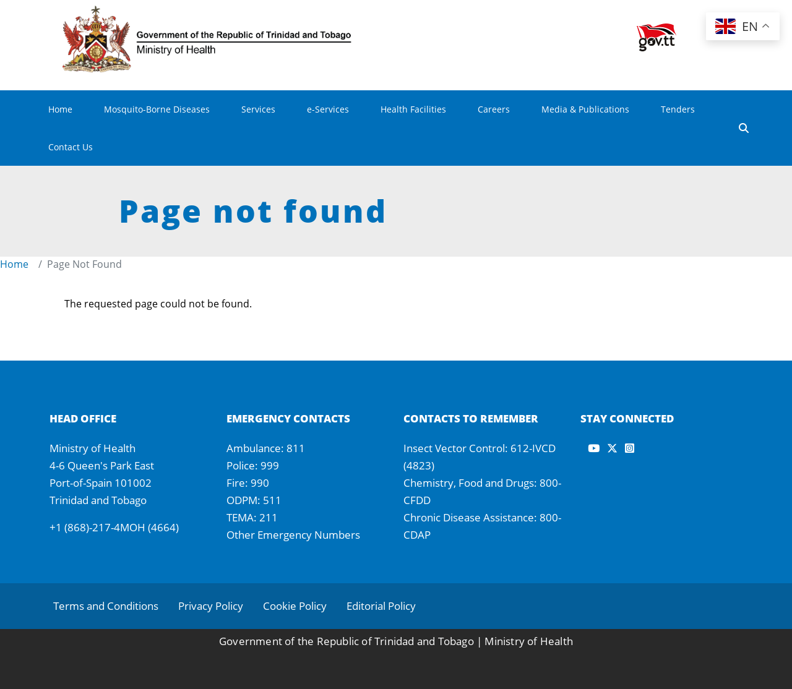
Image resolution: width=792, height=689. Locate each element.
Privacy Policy (210, 606)
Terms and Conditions (105, 606)
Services (258, 109)
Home (60, 109)
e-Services (328, 109)
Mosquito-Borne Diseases (157, 109)
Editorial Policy (381, 606)
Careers (494, 109)
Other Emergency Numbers (293, 535)
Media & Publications (585, 109)
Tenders (678, 109)
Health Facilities (413, 109)
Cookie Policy (295, 606)
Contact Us (70, 147)
